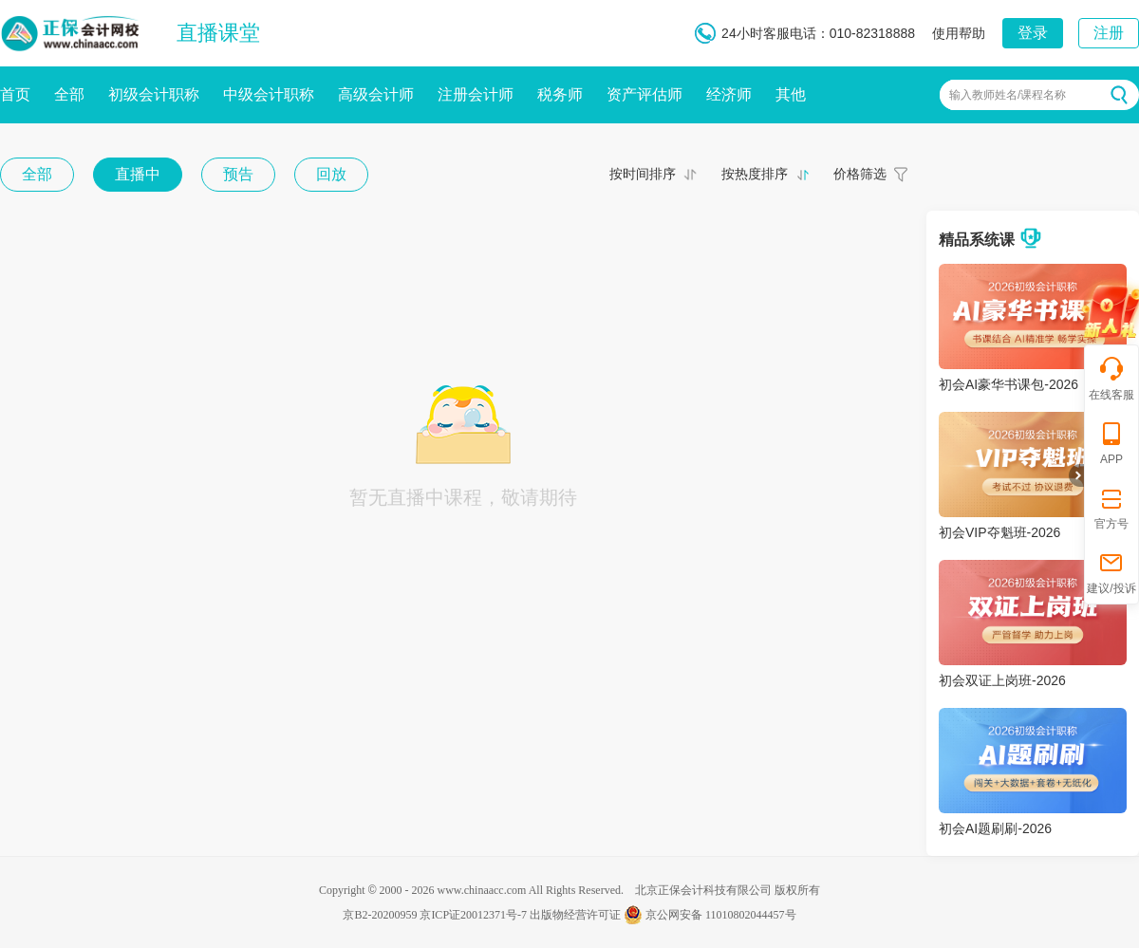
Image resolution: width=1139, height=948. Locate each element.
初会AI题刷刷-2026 (995, 828)
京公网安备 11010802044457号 (710, 914)
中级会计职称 (268, 94)
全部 (69, 94)
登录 (1033, 33)
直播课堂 (218, 33)
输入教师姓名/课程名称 (1007, 95)
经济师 (729, 94)
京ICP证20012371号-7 (473, 914)
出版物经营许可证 (575, 914)
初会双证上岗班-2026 (1002, 680)
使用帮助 (958, 33)
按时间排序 (642, 173)
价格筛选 (860, 173)
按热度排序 (754, 173)
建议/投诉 (1111, 571)
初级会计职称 (153, 94)
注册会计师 (475, 94)
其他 (790, 94)
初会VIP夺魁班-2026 (999, 532)
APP (1111, 442)
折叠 (1076, 475)
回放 (331, 174)
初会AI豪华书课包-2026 (1008, 384)
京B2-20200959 (380, 914)
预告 (238, 174)
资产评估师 (644, 94)
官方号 (1111, 507)
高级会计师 (376, 94)
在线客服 (1111, 378)
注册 (1108, 33)
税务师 (560, 94)
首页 (15, 94)
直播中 (137, 174)
